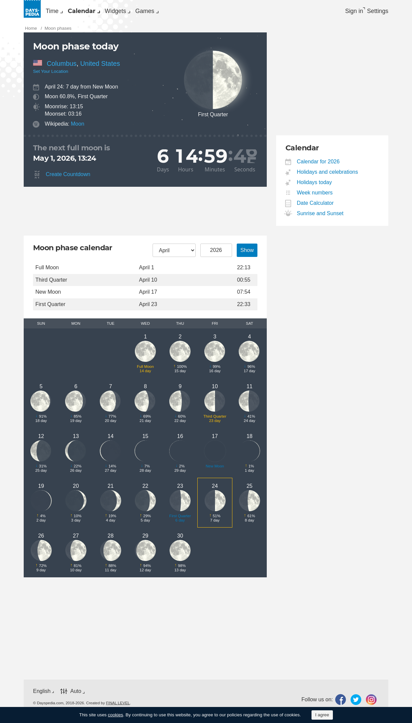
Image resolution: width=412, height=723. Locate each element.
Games (192, 12)
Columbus (61, 66)
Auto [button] (75, 695)
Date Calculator (315, 206)
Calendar (101, 12)
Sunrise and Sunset (320, 217)
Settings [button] (376, 12)
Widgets (149, 12)
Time (58, 12)
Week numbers (315, 196)
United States (100, 66)
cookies (115, 714)
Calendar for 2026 (318, 165)
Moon (77, 127)
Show (247, 254)
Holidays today (314, 186)
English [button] (41, 695)
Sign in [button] (345, 12)
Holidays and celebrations (327, 175)
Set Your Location (50, 75)
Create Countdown (68, 178)
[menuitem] (59, 12)
